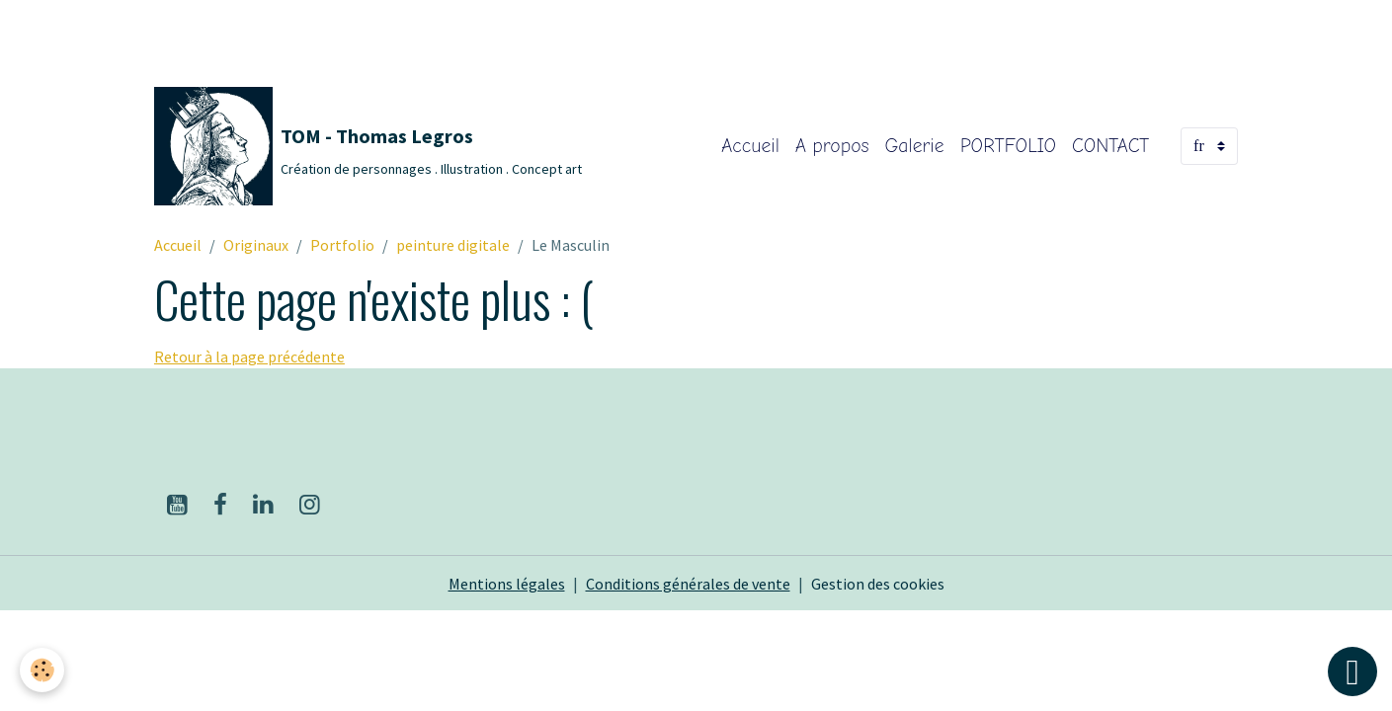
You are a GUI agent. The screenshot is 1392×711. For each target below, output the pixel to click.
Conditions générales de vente (688, 583)
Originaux (255, 245)
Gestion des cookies (877, 583)
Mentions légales (507, 583)
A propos (831, 146)
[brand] (368, 146)
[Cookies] (42, 670)
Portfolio (342, 245)
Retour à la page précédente (249, 356)
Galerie (914, 146)
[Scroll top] (1352, 671)
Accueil (750, 146)
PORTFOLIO (1008, 146)
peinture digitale (453, 245)
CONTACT (1110, 146)
